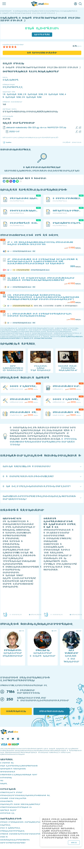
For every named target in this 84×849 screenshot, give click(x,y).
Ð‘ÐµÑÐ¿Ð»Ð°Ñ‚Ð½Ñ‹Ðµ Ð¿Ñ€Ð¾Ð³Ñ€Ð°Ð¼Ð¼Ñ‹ (19, 766)
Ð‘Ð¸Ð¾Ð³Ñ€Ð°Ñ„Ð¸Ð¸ (13, 87)
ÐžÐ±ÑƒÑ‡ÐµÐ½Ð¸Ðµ (16, 711)
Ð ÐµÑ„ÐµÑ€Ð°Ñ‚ (11, 80)
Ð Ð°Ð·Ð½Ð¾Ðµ (6, 778)
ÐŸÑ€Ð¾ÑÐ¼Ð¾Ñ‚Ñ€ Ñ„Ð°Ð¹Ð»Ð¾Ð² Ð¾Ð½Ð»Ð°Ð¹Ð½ (21, 834)
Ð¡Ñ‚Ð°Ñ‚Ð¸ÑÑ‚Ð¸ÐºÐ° (8, 810)
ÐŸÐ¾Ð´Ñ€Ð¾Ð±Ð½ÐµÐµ (51, 711)
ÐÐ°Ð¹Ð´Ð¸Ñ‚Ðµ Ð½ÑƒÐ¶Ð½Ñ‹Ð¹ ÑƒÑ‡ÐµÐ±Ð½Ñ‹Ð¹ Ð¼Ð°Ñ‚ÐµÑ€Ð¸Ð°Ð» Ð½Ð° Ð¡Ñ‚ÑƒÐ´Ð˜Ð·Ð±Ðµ (43, 442)
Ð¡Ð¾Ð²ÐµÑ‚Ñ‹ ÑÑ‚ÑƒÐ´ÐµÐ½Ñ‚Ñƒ (13, 769)
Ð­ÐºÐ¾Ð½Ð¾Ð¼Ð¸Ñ (8, 772)
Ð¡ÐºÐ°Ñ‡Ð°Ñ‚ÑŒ (42, 34)
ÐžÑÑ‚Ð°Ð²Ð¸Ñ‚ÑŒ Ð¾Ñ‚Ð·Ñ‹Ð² (42, 53)
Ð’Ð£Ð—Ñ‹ (4, 837)
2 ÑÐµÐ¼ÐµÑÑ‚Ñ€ (33, 94)
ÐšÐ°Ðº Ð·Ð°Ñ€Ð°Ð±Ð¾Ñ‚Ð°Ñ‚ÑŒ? (13, 843)
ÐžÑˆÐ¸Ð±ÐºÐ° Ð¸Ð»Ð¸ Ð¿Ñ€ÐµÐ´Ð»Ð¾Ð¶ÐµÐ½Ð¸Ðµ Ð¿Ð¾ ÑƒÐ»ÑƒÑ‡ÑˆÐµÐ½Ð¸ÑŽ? (30, 137)
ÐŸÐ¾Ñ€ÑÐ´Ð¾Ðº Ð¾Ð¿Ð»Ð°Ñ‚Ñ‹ (13, 798)
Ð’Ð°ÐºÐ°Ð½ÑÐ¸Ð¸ (7, 813)
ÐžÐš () (74, 842)
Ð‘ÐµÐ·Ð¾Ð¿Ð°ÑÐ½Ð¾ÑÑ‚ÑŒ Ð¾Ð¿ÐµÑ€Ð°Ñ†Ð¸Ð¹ (20, 804)
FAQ (1, 780)
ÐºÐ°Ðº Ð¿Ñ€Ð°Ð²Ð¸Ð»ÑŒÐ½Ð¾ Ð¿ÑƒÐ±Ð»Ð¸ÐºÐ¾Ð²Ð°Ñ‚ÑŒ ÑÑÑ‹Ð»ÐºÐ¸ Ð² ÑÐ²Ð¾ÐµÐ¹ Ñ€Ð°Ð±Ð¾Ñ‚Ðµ (41, 337)
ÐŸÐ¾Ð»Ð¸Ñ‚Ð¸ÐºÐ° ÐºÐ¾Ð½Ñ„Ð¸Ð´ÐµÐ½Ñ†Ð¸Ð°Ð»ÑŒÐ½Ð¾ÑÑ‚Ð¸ (25, 795)
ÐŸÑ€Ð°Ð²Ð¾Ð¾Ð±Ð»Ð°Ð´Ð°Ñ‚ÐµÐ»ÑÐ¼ (16, 807)
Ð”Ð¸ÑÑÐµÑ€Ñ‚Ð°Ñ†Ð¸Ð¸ (10, 828)
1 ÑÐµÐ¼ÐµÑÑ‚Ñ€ (12, 94)
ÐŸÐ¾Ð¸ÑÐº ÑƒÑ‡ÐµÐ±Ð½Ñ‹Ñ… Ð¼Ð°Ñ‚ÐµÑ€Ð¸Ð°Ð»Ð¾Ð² (22, 822)
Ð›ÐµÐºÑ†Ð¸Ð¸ (5, 825)
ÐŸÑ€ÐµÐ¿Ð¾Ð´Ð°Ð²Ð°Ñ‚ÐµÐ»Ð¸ (12, 831)
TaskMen (7, 142)
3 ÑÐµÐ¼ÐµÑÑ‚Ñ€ (54, 94)
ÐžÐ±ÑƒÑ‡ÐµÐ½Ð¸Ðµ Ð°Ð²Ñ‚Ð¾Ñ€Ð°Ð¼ (15, 840)
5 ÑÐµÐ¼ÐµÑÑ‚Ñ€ (32, 97)
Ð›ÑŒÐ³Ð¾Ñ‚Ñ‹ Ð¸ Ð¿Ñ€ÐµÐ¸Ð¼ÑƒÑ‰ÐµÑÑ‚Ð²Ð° (18, 775)
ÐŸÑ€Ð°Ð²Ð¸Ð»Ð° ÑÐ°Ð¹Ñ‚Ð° (11, 792)
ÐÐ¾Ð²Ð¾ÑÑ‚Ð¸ (7, 763)
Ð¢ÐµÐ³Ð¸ (3, 783)
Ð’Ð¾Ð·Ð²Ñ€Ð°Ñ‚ (6, 801)
